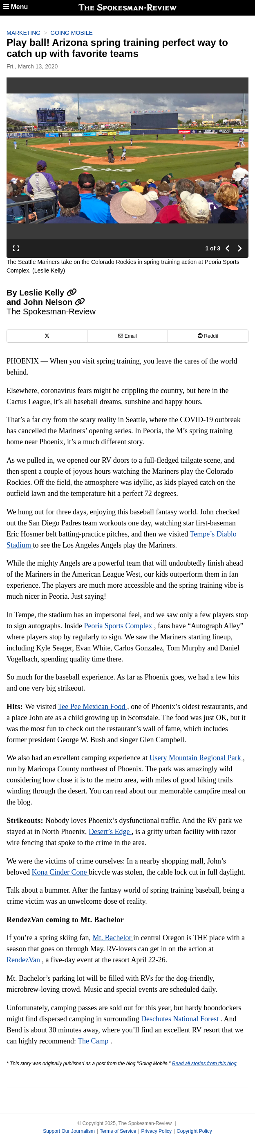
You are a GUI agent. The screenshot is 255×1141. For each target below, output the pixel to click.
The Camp (94, 1041)
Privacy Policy (156, 1131)
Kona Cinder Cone (59, 872)
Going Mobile (71, 33)
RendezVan (24, 960)
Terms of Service (118, 1131)
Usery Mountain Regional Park (196, 758)
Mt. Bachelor (112, 938)
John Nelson (54, 302)
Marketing (23, 33)
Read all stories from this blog (204, 1063)
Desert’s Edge (110, 831)
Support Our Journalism (69, 1131)
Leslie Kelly (48, 292)
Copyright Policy (194, 1131)
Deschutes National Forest (180, 1019)
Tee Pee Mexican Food (92, 706)
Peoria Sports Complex (119, 626)
